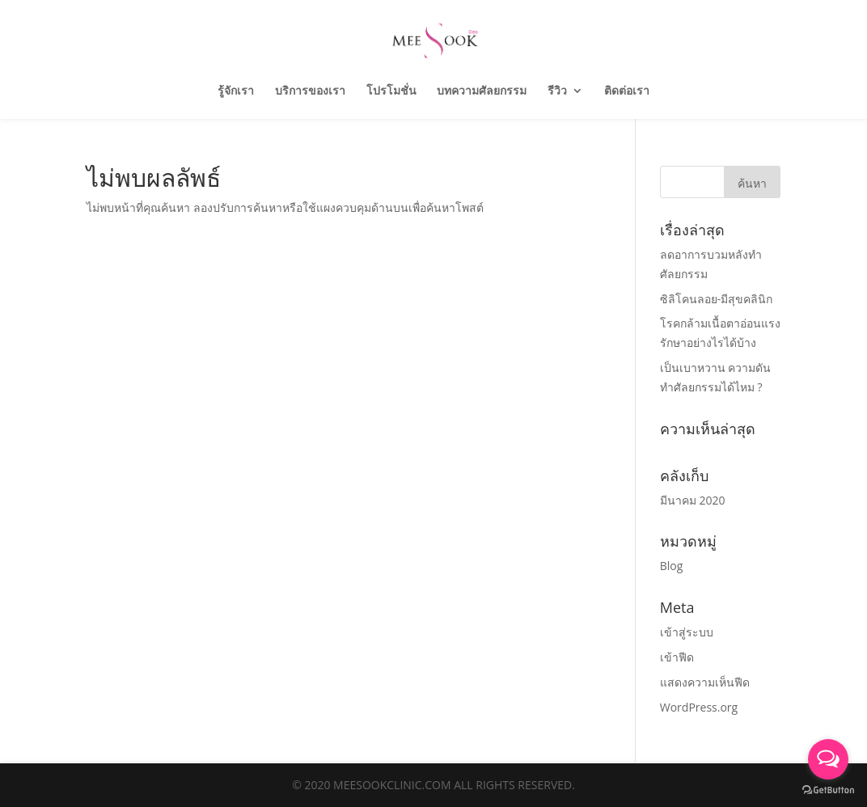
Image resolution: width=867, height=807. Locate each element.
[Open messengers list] (828, 759)
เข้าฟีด (677, 657)
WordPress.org (699, 707)
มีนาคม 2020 (692, 500)
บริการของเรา (310, 91)
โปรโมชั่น (391, 91)
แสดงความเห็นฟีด (705, 682)
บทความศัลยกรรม (482, 91)
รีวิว (557, 91)
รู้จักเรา (236, 91)
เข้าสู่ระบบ (686, 632)
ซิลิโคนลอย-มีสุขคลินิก (716, 298)
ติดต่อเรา (626, 91)
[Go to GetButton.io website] (828, 790)
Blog (671, 565)
